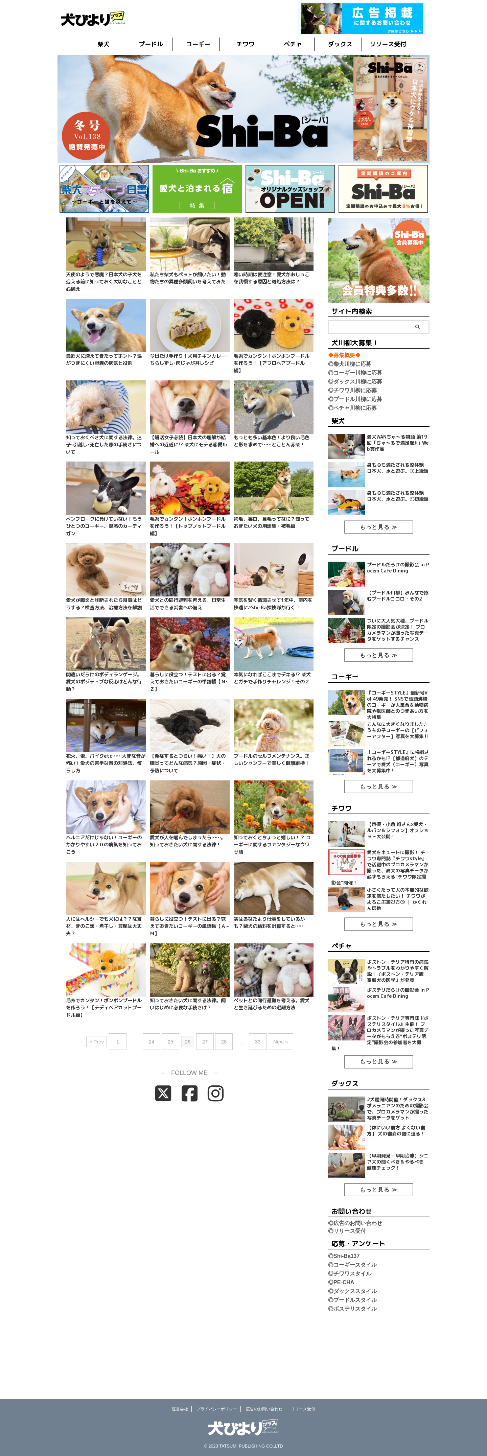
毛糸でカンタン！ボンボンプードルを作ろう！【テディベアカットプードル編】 (104, 1007)
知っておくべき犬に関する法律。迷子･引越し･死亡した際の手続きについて (104, 444)
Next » (270, 1039)
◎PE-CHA (341, 1348)
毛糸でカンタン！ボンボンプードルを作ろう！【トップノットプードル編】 (188, 526)
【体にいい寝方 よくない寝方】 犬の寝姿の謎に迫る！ (398, 1190)
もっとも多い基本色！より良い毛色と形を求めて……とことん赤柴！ (271, 441)
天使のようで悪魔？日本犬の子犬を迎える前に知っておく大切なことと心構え (104, 281)
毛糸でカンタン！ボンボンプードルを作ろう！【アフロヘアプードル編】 (271, 363)
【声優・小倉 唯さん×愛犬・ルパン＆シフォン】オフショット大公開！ (399, 865)
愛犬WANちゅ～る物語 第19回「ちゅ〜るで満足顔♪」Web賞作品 (399, 444)
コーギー (198, 44)
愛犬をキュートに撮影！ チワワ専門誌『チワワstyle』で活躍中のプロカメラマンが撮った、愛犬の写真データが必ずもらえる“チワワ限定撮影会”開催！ (381, 907)
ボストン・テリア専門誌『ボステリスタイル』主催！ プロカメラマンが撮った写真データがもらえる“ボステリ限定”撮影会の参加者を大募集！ (381, 1086)
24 (158, 1039)
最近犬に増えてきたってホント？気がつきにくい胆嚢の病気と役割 (104, 360)
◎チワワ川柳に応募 (352, 390)
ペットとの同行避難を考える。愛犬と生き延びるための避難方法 (271, 1004)
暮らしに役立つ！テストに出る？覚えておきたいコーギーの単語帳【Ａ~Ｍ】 (189, 926)
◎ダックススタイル (352, 1357)
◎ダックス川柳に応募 (355, 381)
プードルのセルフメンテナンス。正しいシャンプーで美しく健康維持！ (271, 760)
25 (174, 1039)
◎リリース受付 (347, 1296)
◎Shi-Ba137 (344, 1321)
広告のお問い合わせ (264, 1409)
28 (221, 1039)
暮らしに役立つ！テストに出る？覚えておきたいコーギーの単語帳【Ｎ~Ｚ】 (189, 681)
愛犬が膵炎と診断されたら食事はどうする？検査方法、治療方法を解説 (104, 604)
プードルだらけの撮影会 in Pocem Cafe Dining (397, 578)
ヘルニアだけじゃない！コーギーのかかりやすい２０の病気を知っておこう (104, 844)
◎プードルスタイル (352, 1365)
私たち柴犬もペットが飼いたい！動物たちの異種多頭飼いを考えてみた (188, 278)
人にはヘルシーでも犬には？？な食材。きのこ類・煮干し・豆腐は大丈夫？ (104, 926)
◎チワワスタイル (349, 1339)
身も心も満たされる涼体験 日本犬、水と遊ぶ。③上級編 (399, 475)
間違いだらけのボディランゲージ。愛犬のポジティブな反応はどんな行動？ (104, 681)
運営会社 (180, 1409)
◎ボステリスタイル (352, 1374)
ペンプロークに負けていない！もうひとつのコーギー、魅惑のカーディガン (104, 526)
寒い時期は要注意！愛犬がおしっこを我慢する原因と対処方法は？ (271, 278)
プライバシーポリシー (216, 1409)
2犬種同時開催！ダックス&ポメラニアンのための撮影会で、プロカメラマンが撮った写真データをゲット (398, 1165)
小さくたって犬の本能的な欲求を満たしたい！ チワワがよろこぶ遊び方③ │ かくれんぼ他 (398, 941)
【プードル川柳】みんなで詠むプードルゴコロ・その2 (398, 610)
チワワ (245, 44)
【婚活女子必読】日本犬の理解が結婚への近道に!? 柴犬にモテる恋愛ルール (188, 444)
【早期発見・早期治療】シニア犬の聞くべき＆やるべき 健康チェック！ (397, 1225)
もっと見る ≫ (379, 537)
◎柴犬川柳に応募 (349, 364)
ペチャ (293, 44)
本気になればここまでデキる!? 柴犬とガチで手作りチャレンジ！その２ (272, 678)
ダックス (340, 44)
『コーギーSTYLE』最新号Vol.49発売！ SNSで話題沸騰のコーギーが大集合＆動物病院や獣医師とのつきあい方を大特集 (399, 730)
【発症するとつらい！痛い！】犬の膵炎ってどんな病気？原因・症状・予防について (188, 763)
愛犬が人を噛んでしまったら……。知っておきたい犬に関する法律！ (188, 841)
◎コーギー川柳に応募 (355, 373)
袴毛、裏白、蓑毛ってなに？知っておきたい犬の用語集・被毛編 (271, 523)
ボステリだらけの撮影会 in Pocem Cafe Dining (397, 1042)
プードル (151, 44)
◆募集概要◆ (344, 355)
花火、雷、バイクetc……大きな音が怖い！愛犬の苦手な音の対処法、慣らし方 (105, 763)
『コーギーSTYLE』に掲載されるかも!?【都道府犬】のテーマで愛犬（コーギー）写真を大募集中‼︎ (397, 793)
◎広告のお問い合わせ (355, 1289)
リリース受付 (388, 44)
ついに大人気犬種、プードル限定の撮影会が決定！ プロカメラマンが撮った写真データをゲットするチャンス (398, 651)
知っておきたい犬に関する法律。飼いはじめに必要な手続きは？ (188, 1004)
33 (251, 1039)
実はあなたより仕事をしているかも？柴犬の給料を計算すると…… (269, 923)
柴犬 (103, 44)
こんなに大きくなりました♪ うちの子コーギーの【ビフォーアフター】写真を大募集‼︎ (398, 761)
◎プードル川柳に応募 (355, 399)
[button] (243, 109)
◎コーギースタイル (352, 1330)
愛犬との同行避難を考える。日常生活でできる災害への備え (188, 604)
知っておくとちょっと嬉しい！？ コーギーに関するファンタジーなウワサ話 (272, 844)
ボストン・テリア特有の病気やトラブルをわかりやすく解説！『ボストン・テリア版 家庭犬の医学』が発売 (398, 1017)
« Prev (108, 1039)
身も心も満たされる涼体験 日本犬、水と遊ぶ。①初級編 (399, 507)
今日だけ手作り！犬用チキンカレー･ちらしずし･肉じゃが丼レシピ (189, 360)
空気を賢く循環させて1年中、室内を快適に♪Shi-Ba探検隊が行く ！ (273, 604)
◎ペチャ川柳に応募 (352, 408)
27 (205, 1039)
